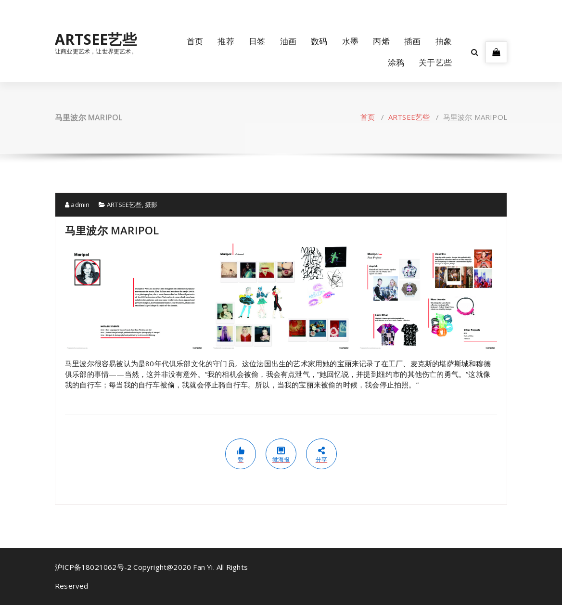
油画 (288, 41)
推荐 (225, 41)
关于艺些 (435, 62)
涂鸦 (396, 62)
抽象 (443, 41)
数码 (319, 41)
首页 (195, 41)
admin (77, 204)
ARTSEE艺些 (96, 39)
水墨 (350, 41)
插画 (412, 41)
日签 (257, 41)
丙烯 (381, 41)
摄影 (151, 204)
